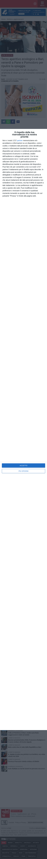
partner (20, 140)
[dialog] (23, 429)
